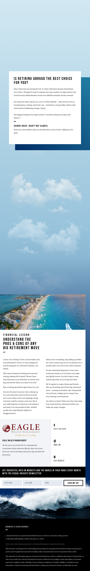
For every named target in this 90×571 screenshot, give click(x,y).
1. (37, 536)
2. (25, 539)
